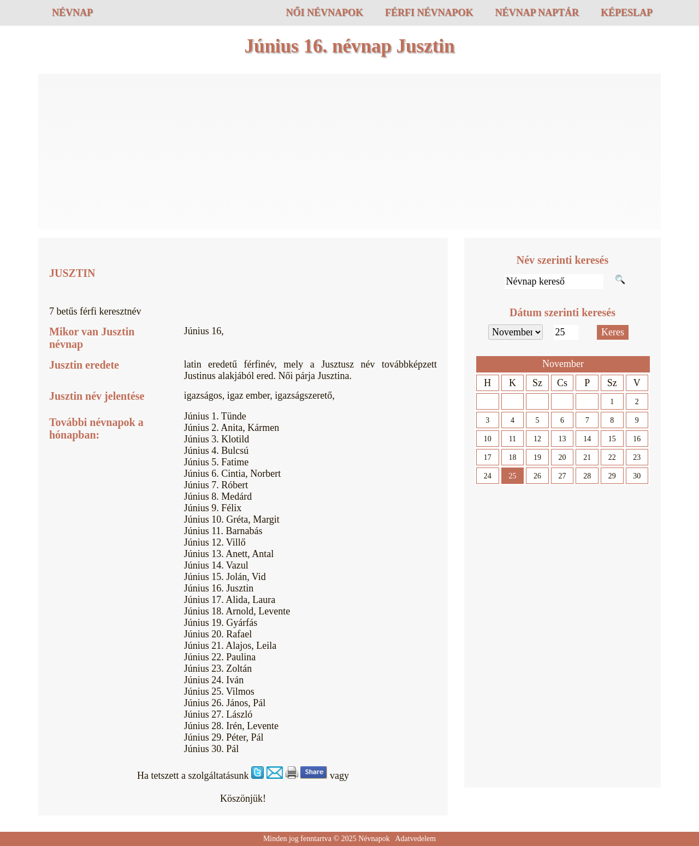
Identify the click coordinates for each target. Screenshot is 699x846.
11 (512, 439)
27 (562, 476)
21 (587, 457)
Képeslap (627, 12)
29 (612, 476)
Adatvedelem (415, 839)
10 (487, 439)
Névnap (72, 12)
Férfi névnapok (429, 12)
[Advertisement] (349, 152)
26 (537, 476)
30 (637, 476)
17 (487, 457)
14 (587, 439)
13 (562, 439)
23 (637, 457)
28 (587, 476)
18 (512, 457)
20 (562, 457)
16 (637, 439)
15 (612, 439)
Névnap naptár (537, 12)
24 (487, 476)
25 (512, 476)
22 (612, 457)
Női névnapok (324, 12)
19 (537, 457)
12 (537, 439)
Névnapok (374, 839)
